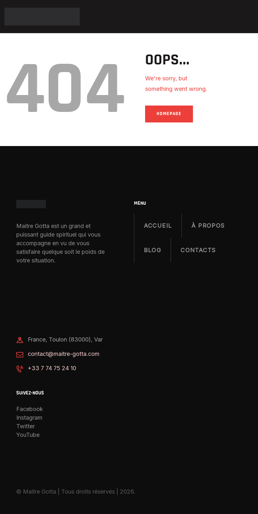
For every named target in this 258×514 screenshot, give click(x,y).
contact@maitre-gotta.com (64, 352)
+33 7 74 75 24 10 (52, 367)
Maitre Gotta (39, 490)
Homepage (170, 113)
